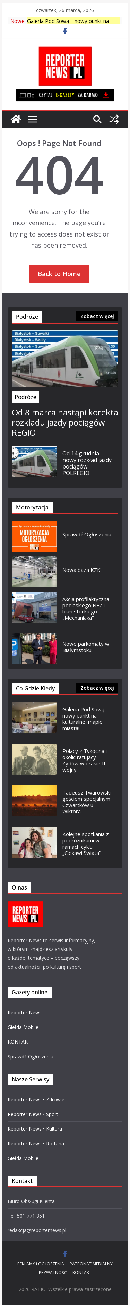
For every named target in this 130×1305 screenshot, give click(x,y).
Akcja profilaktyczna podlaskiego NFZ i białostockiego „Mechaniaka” (85, 608)
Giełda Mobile (23, 1027)
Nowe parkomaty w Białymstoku (85, 647)
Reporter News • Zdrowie (36, 1099)
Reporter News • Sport (33, 1114)
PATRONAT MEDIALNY (91, 1264)
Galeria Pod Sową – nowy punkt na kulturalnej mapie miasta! (85, 718)
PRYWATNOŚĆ (53, 1273)
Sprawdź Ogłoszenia (86, 534)
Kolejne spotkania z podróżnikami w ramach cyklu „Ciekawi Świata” (85, 843)
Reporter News (25, 1012)
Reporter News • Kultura (35, 1128)
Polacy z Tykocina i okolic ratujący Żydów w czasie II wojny (84, 760)
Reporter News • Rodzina (36, 1143)
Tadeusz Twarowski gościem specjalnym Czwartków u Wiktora (86, 801)
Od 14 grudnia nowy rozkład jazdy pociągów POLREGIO (87, 463)
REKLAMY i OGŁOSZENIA (40, 1264)
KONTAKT (19, 1041)
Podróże (25, 397)
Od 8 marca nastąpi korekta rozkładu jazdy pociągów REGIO (65, 422)
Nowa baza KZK (81, 570)
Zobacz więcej (97, 316)
